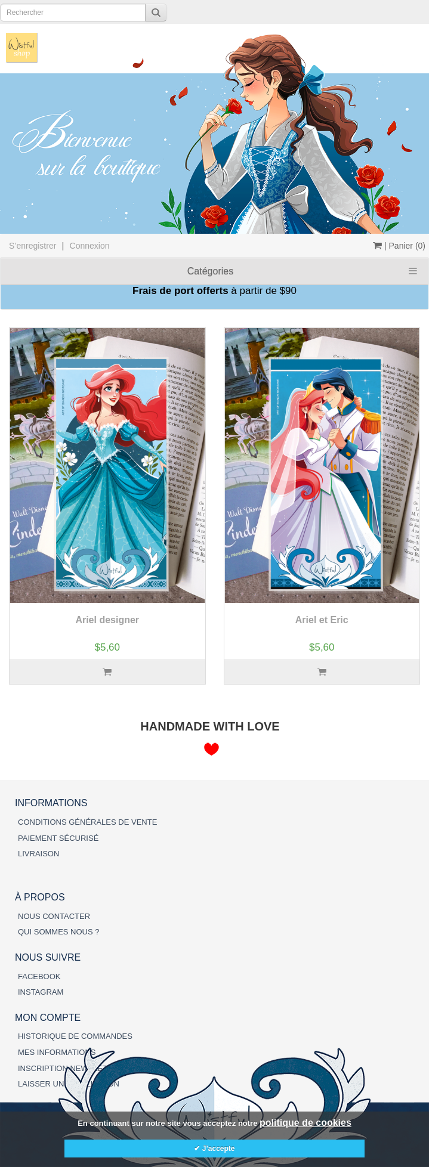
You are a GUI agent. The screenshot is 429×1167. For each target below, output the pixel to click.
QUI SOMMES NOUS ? (59, 931)
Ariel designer (107, 620)
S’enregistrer (32, 245)
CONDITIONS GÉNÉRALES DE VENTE (87, 822)
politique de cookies (305, 1123)
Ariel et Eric (321, 620)
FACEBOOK (39, 976)
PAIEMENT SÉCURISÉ (58, 838)
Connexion (90, 245)
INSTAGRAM (40, 992)
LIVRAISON (38, 853)
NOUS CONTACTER (54, 916)
